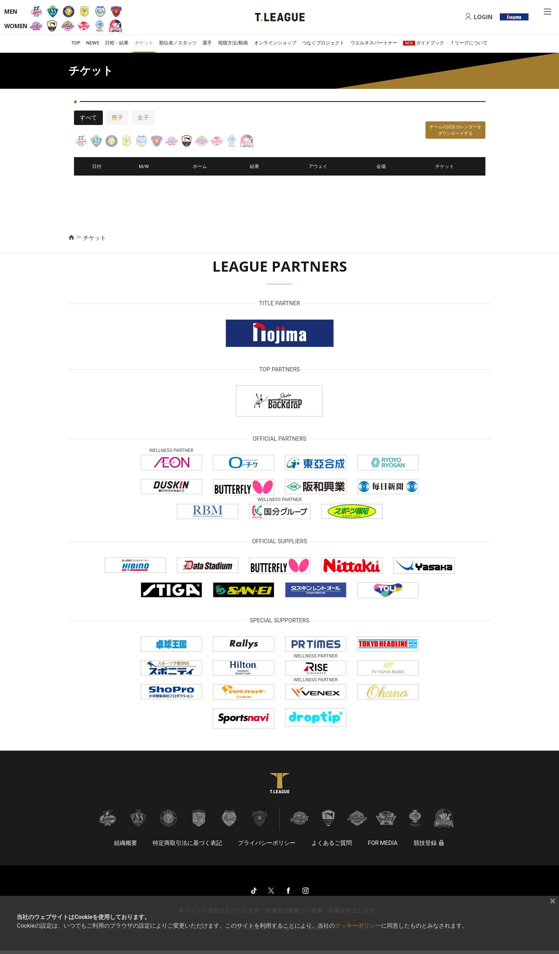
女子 (143, 117)
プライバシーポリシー (267, 842)
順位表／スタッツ (178, 43)
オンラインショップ (275, 43)
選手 (207, 43)
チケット (144, 43)
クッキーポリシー (358, 925)
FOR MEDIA (382, 842)
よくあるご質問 (331, 842)
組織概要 (125, 842)
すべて (88, 117)
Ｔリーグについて (469, 43)
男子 (117, 117)
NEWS (92, 43)
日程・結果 (116, 43)
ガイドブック (423, 43)
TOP (75, 43)
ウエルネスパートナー (373, 43)
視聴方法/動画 (233, 43)
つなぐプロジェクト (323, 43)
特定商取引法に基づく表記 (187, 842)
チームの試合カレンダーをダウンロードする (455, 130)
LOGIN (483, 17)
